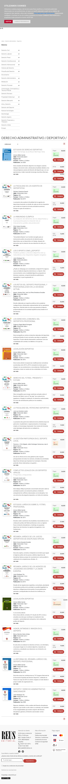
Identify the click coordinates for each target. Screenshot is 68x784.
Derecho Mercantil (7, 100)
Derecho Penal (5, 57)
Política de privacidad (41, 735)
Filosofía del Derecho (7, 71)
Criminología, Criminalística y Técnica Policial (10, 89)
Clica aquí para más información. (44, 13)
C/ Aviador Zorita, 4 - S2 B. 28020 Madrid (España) (24, 739)
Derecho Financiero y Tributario (7, 121)
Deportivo (19, 41)
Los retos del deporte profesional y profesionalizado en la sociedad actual (30, 287)
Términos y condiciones (41, 737)
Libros (2, 41)
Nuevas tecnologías (7, 110)
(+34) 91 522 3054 (23, 746)
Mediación (4, 82)
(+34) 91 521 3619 (24, 744)
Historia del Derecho (7, 68)
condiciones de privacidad (16, 765)
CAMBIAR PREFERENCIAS (21, 21)
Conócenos (38, 733)
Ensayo (3, 128)
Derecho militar (6, 125)
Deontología (5, 114)
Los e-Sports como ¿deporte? (26, 251)
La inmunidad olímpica (23, 217)
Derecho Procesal (6, 85)
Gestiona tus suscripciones (8, 770)
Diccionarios (5, 75)
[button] (19, 50)
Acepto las (13, 765)
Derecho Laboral (6, 54)
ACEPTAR (8, 21)
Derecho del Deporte (7, 107)
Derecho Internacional (8, 65)
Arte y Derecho (6, 104)
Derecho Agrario (6, 117)
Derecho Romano (6, 93)
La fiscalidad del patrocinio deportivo (31, 408)
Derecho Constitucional (8, 61)
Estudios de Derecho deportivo (27, 150)
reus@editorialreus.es (25, 748)
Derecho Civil (5, 50)
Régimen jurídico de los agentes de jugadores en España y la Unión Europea (29, 568)
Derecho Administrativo (10, 41)
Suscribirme (30, 761)
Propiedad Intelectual (8, 97)
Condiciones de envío (41, 739)
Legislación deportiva (23, 349)
